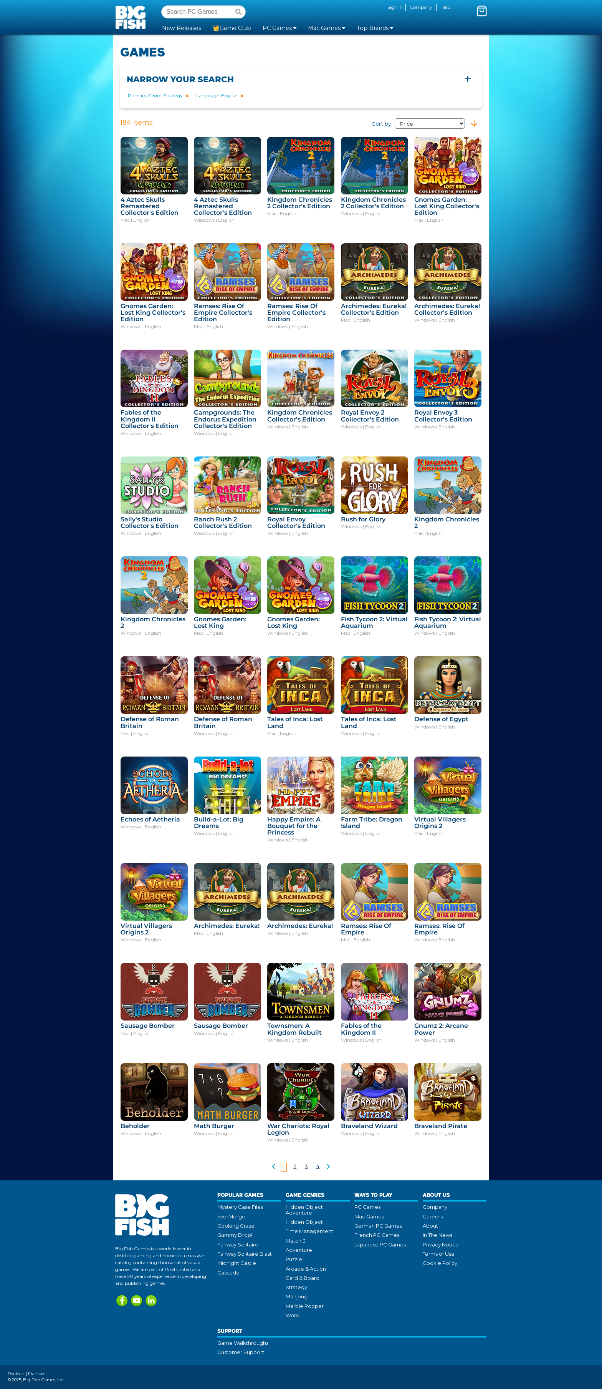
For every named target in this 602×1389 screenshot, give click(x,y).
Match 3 (296, 1241)
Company (421, 7)
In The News (437, 1235)
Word (292, 1315)
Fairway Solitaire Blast (244, 1254)
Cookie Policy (440, 1263)
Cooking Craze (236, 1226)
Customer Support (240, 1352)
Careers (433, 1216)
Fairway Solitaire (237, 1244)
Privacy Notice (441, 1244)
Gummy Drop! (234, 1235)
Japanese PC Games (380, 1244)
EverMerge (231, 1216)
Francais (36, 1373)
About (430, 1226)
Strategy (296, 1287)
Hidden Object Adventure (304, 1209)
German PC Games (378, 1226)
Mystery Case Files (240, 1207)
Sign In (395, 7)
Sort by (418, 124)
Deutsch (16, 1373)
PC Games (367, 1207)
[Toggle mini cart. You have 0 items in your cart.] (482, 10)
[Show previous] (273, 1167)
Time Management (309, 1231)
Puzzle (294, 1259)
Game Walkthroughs (242, 1343)
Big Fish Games (132, 17)
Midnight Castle (236, 1263)
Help (445, 7)
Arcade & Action (306, 1269)
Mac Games (369, 1216)
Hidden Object (304, 1222)
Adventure (299, 1250)
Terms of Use (439, 1254)
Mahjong (297, 1296)
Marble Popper (305, 1306)
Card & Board (302, 1278)
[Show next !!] (328, 1167)
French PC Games (376, 1235)
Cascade (228, 1273)
